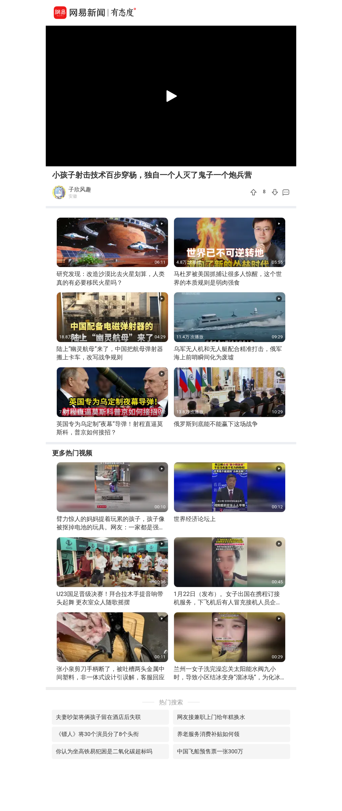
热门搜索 (171, 702)
